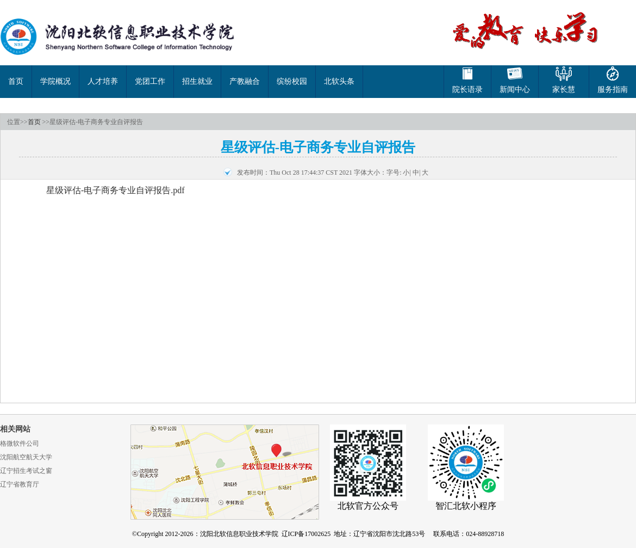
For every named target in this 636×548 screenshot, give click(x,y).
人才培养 (103, 81)
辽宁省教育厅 (19, 484)
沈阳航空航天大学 (26, 457)
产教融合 (244, 81)
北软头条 (339, 81)
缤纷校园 (292, 81)
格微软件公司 (19, 443)
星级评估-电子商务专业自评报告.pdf (115, 190)
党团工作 (150, 81)
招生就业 (197, 81)
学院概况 (55, 81)
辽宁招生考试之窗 (26, 471)
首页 (15, 81)
